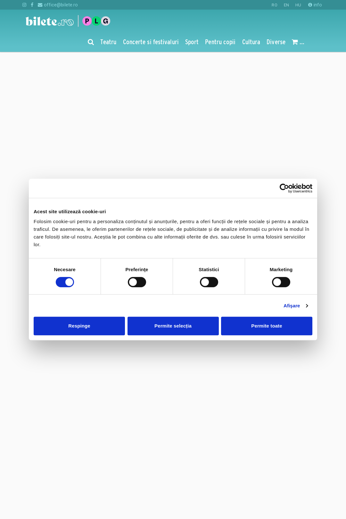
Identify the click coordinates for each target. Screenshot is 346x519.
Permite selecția (173, 325)
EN (286, 5)
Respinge (79, 325)
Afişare (292, 305)
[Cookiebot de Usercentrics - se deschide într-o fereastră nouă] (284, 188)
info (315, 4)
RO (274, 5)
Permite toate (266, 325)
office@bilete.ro (58, 4)
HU (298, 5)
